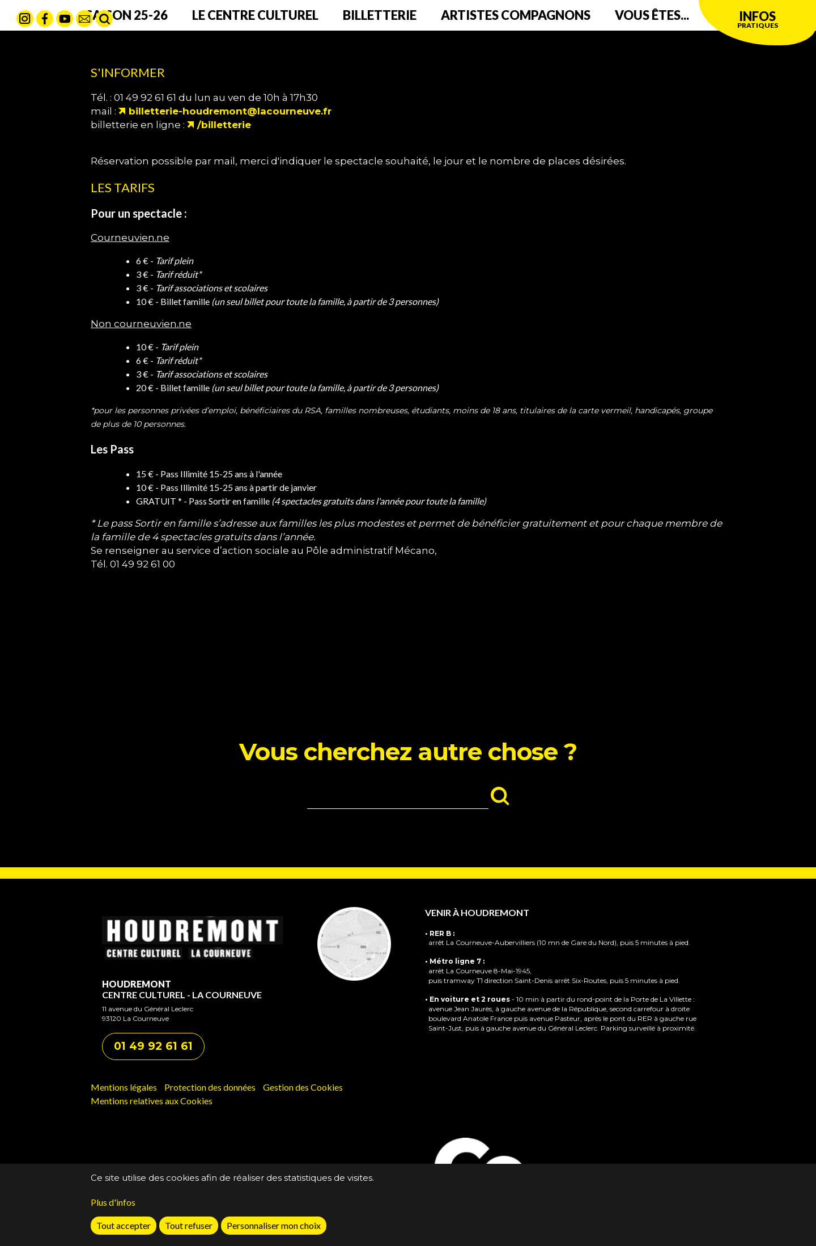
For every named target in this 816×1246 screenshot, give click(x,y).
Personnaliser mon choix (274, 1228)
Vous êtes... (652, 15)
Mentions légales (124, 1087)
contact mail (84, 18)
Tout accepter (123, 1228)
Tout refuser (188, 1228)
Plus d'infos (113, 1205)
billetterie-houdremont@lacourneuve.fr (230, 111)
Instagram (24, 18)
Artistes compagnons (515, 15)
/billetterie (224, 124)
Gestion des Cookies (303, 1087)
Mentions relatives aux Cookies (151, 1100)
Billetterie (379, 15)
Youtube (64, 18)
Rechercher (104, 18)
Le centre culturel (255, 15)
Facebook (44, 18)
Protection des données (210, 1087)
